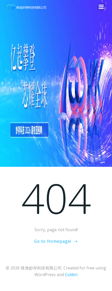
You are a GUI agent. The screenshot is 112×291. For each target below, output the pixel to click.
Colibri (71, 274)
